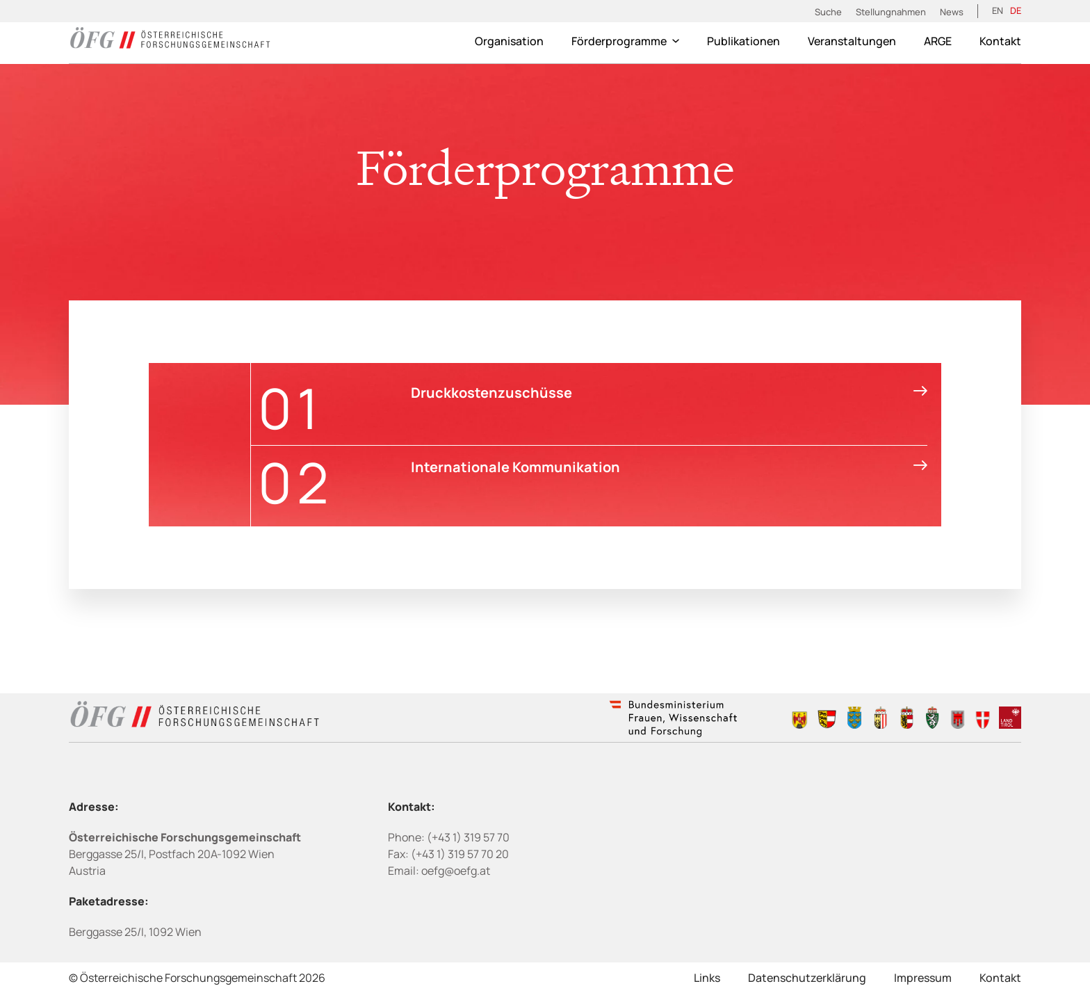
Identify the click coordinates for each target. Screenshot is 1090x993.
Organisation (509, 41)
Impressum (923, 977)
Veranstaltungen (852, 41)
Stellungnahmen (891, 12)
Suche (828, 12)
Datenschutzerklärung (807, 977)
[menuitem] (997, 11)
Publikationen (743, 41)
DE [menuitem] (1015, 10)
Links (707, 977)
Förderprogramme (625, 41)
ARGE (938, 41)
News (951, 12)
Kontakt (1000, 41)
